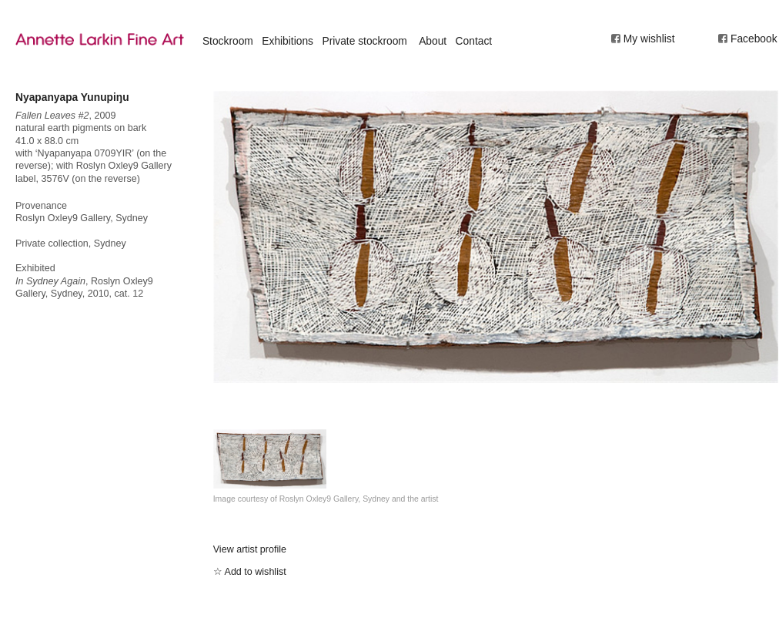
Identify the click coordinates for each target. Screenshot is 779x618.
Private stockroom (364, 41)
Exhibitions (287, 41)
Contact (474, 41)
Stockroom (227, 41)
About (432, 41)
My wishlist (649, 38)
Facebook (754, 38)
